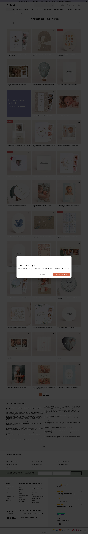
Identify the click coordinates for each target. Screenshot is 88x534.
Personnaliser (43, 274)
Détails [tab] (44, 258)
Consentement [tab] (26, 258)
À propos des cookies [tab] (62, 258)
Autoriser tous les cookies (61, 274)
